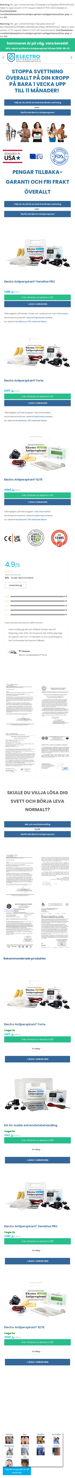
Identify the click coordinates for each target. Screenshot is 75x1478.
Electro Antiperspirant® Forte (24, 1024)
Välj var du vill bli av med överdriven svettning (37, 102)
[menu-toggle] (3, 57)
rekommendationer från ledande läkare (27, 321)
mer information (60, 313)
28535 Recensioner (12, 575)
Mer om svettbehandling (37, 824)
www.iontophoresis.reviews (39, 317)
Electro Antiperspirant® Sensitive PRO (30, 1226)
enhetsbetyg (15, 585)
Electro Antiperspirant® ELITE (24, 1327)
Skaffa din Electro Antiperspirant (38, 112)
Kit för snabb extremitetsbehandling (30, 1125)
